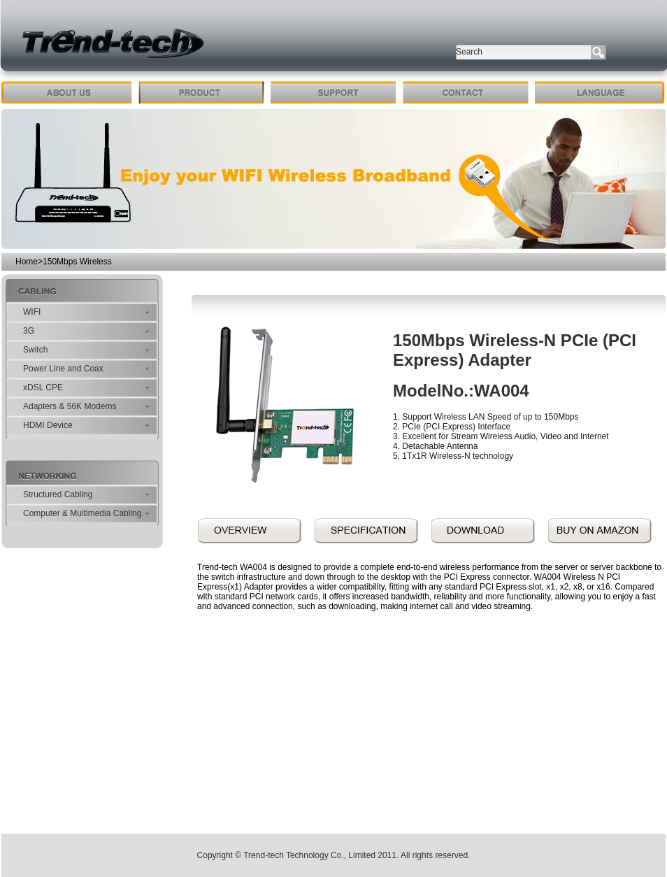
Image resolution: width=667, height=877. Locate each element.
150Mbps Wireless (77, 261)
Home (26, 261)
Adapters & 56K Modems (69, 406)
